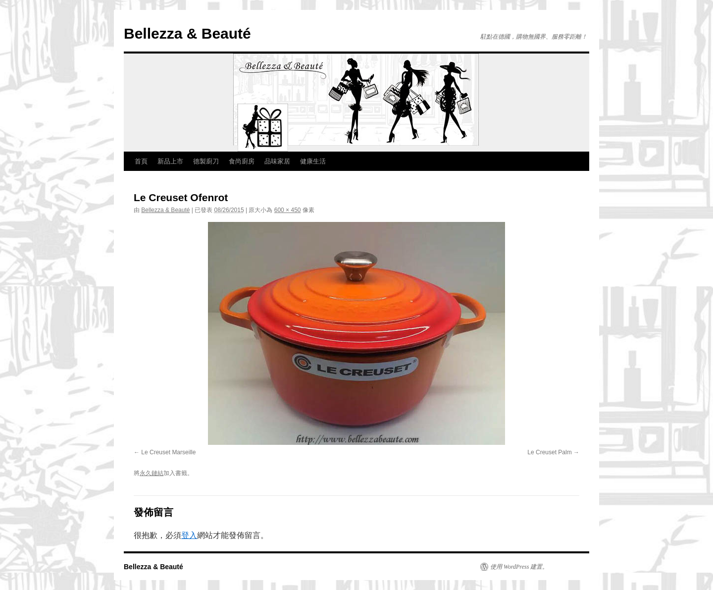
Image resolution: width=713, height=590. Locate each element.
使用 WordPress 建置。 (519, 566)
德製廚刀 (206, 161)
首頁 (141, 161)
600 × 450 (287, 210)
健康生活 (313, 161)
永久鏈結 (151, 473)
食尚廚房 (242, 161)
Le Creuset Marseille (168, 452)
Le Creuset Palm (549, 452)
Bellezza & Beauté (187, 33)
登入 (189, 535)
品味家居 (277, 161)
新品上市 (170, 161)
